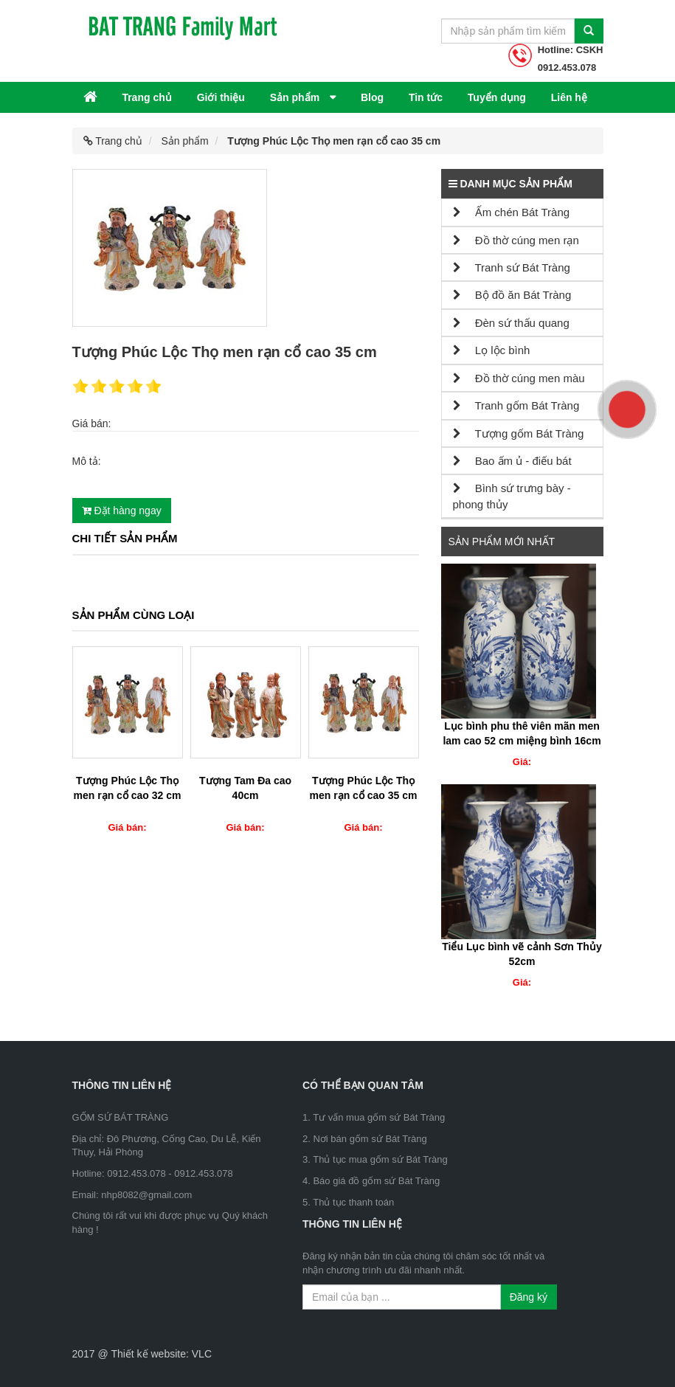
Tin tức (426, 97)
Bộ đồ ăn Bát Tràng (512, 294)
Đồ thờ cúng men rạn (516, 240)
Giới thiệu (221, 97)
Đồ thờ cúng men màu (519, 378)
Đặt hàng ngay (122, 510)
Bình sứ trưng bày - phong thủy (512, 496)
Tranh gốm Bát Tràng (516, 405)
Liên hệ (569, 97)
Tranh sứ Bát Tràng (511, 267)
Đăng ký (528, 1297)
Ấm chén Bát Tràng (511, 212)
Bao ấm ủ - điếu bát (512, 460)
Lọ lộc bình (491, 350)
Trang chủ (146, 97)
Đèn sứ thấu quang (511, 323)
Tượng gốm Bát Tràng (518, 433)
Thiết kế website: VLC (161, 1354)
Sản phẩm (296, 97)
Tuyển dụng (497, 97)
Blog (372, 97)
